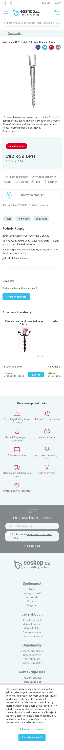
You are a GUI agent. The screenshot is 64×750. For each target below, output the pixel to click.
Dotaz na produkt (32, 195)
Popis (8, 218)
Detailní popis (11, 131)
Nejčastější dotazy (32, 663)
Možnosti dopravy (32, 624)
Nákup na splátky (32, 632)
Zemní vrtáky (15, 33)
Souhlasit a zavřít (32, 737)
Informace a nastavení (32, 729)
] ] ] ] (57, 3)
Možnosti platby (32, 628)
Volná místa (32, 597)
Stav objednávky (32, 655)
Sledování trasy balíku (32, 651)
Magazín (32, 605)
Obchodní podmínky (32, 620)
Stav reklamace (32, 659)
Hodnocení (23, 218)
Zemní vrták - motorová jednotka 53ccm (24, 323)
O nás (32, 589)
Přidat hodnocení (16, 296)
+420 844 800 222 (32, 678)
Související (41, 218)
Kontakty (32, 601)
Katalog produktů (32, 593)
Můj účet (46, 3)
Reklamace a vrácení (32, 636)
